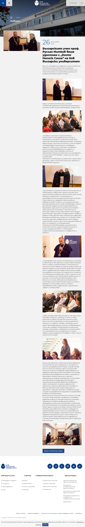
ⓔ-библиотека (27, 483)
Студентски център (50, 480)
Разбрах (45, 524)
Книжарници (47, 489)
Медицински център (50, 486)
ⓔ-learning (27, 475)
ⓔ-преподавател (7, 486)
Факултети (67, 502)
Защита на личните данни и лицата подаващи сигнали (57, 513)
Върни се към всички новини (53, 451)
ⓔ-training (25, 489)
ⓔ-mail (3, 489)
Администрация (70, 475)
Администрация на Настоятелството (70, 481)
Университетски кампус (44, 475)
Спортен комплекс (49, 483)
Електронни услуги (8, 475)
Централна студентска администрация (71, 492)
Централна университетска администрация (69, 486)
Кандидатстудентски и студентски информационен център (71, 497)
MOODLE (25, 480)
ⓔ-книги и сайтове (28, 486)
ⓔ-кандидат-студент (9, 480)
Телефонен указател (33, 513)
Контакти (78, 513)
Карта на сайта (20, 513)
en (82, 3)
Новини (18, 17)
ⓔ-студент (5, 483)
